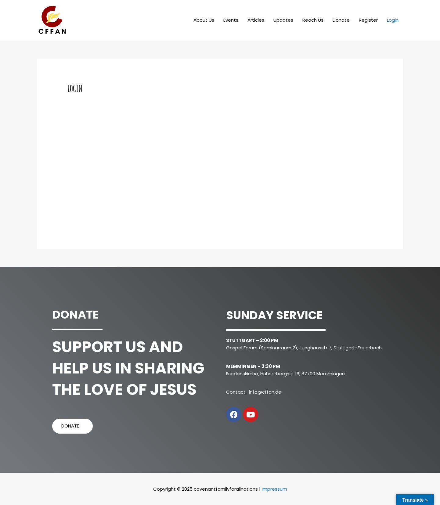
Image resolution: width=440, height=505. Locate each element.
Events (230, 20)
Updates (283, 20)
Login (393, 20)
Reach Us (312, 20)
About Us (203, 20)
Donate (341, 20)
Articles (255, 20)
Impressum (274, 489)
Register (368, 20)
